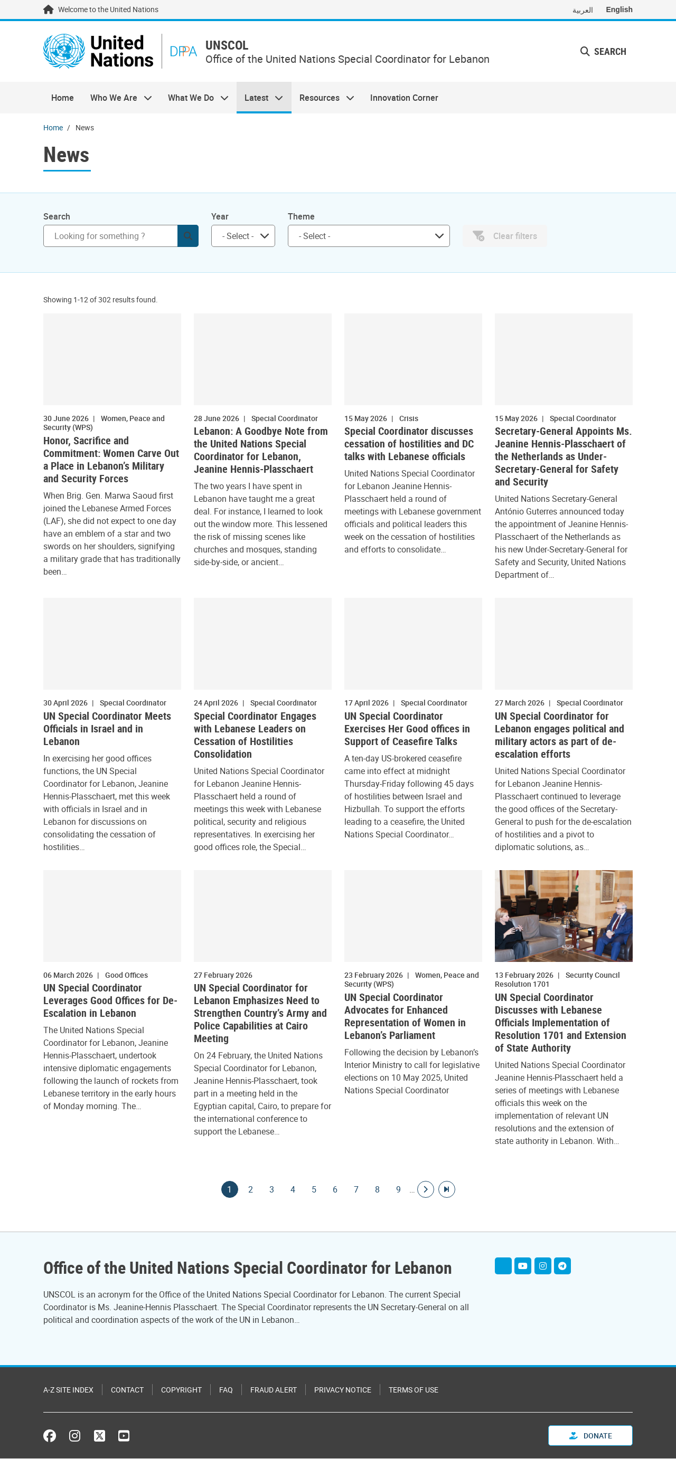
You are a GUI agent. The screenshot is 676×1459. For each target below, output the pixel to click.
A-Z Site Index (68, 1390)
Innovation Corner (404, 98)
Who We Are (117, 98)
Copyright (181, 1390)
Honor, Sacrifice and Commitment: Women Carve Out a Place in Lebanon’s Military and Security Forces (111, 460)
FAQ (226, 1390)
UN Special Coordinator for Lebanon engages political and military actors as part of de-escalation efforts (559, 735)
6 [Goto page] (335, 1190)
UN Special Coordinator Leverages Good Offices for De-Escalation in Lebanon (110, 1002)
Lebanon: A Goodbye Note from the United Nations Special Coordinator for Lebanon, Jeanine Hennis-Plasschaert (261, 451)
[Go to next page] (425, 1189)
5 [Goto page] (314, 1190)
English (619, 9)
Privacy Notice (342, 1390)
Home (62, 98)
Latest (260, 98)
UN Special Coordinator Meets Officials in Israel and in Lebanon (107, 729)
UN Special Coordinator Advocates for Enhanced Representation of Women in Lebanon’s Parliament (405, 1016)
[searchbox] (239, 236)
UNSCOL (230, 45)
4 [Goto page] (293, 1190)
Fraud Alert (273, 1390)
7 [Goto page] (356, 1190)
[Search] (121, 236)
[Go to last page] (446, 1189)
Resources (323, 98)
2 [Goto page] (250, 1190)
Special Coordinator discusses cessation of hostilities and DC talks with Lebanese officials (409, 445)
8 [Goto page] (377, 1190)
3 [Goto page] (272, 1190)
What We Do (194, 98)
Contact (127, 1390)
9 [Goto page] (398, 1190)
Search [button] (603, 51)
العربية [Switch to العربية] (582, 10)
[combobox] (243, 236)
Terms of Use (413, 1390)
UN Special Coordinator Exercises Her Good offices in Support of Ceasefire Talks (407, 729)
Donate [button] (590, 1436)
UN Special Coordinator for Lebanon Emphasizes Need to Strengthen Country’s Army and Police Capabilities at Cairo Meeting (260, 1014)
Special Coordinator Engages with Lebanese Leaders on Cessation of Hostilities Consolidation (255, 735)
